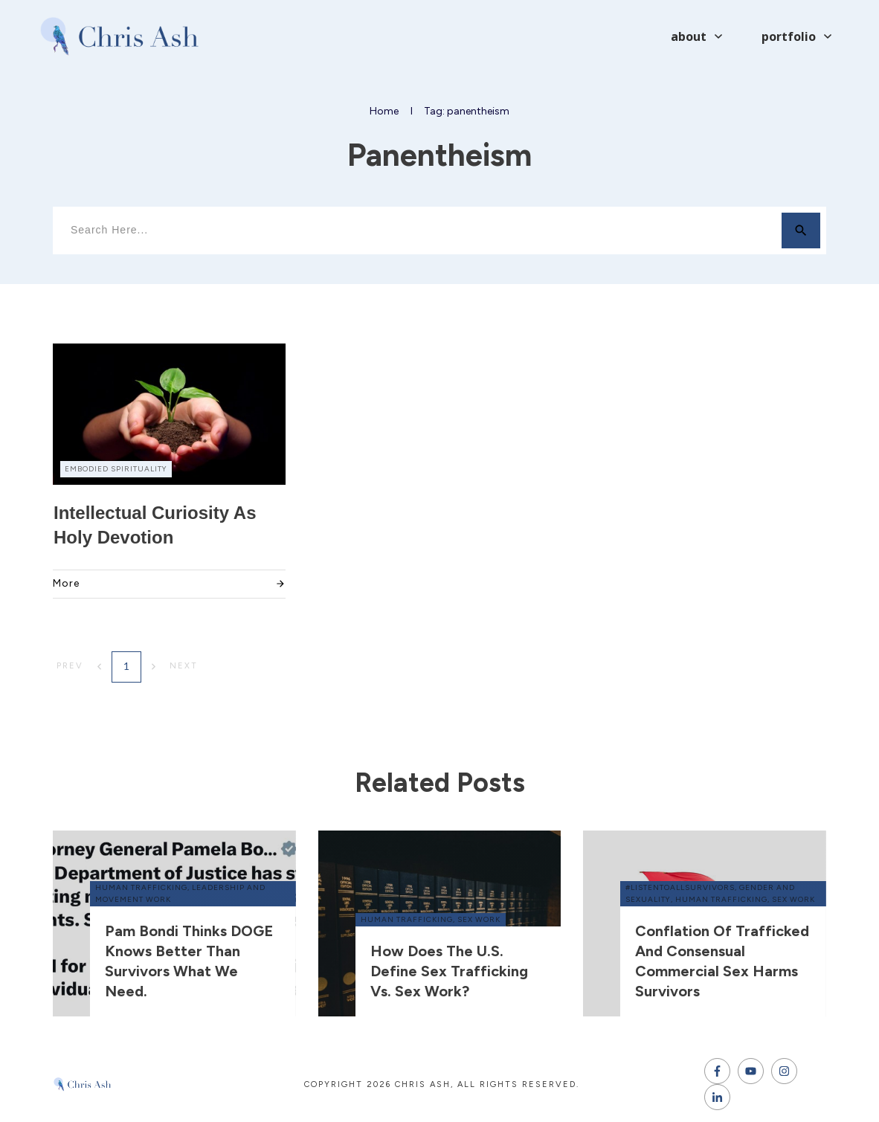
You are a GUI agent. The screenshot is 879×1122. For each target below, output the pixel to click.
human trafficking (141, 887)
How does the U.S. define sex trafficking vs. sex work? (449, 971)
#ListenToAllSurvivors (680, 887)
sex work (478, 919)
